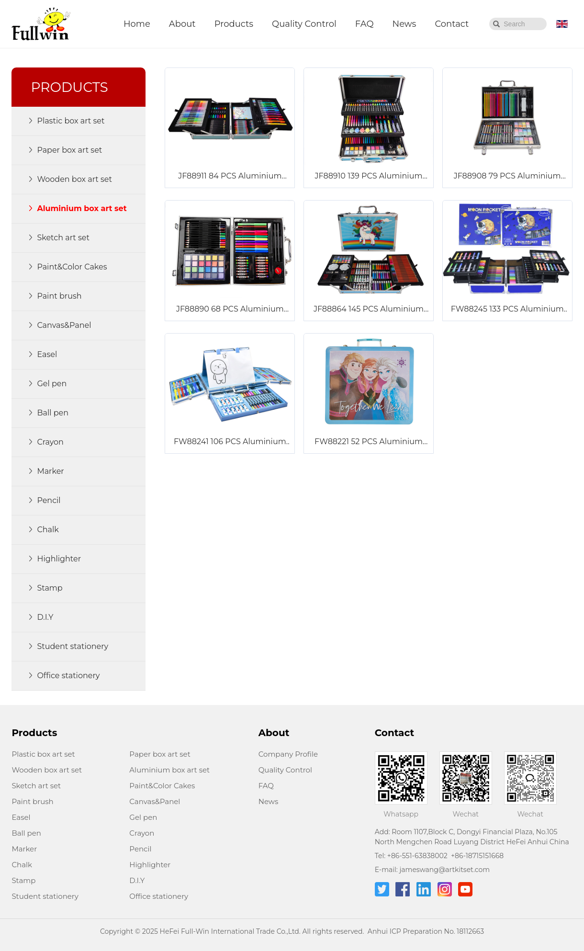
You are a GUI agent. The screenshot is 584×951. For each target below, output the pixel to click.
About (182, 24)
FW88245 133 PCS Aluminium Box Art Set (507, 309)
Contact (452, 24)
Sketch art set (36, 785)
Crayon (141, 833)
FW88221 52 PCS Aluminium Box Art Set (368, 442)
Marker (24, 848)
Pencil (140, 848)
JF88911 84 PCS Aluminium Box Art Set (229, 176)
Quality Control (304, 24)
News (404, 24)
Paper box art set (159, 754)
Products (233, 24)
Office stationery (158, 896)
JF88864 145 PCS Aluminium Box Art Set (369, 309)
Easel (20, 817)
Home (137, 24)
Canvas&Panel (154, 801)
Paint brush (32, 801)
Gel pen (143, 817)
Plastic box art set (43, 754)
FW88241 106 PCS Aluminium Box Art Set (230, 442)
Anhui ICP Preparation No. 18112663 (426, 931)
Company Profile (288, 754)
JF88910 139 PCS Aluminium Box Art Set (369, 176)
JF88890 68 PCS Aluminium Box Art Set (230, 309)
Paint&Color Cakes (162, 785)
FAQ (364, 24)
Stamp (23, 880)
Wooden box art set (46, 769)
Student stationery (45, 896)
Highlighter (149, 864)
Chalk (21, 864)
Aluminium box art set (169, 769)
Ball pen (26, 833)
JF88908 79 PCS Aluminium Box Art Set (507, 176)
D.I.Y (137, 880)
